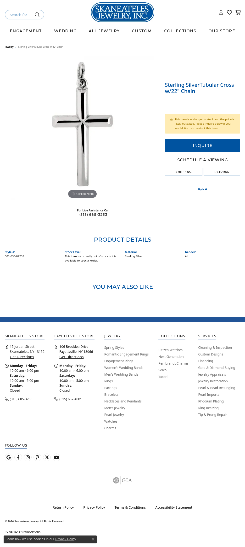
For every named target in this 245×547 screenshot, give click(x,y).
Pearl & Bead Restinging (216, 387)
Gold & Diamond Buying (216, 367)
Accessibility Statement (173, 507)
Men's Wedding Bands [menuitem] (121, 374)
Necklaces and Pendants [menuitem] (123, 401)
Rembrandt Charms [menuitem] (173, 363)
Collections (180, 31)
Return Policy (63, 507)
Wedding (65, 31)
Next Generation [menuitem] (171, 356)
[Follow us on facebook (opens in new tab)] (18, 457)
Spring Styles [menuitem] (114, 347)
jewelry (9, 46)
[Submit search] (38, 14)
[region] (82, 128)
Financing (205, 361)
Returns (221, 172)
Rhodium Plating (211, 401)
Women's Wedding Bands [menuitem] (123, 367)
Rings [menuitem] (108, 381)
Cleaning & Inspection (215, 347)
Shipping (183, 172)
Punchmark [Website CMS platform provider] (31, 531)
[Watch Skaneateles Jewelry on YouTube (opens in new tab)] (56, 457)
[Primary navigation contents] (122, 31)
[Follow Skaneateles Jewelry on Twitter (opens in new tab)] (47, 457)
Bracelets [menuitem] (111, 394)
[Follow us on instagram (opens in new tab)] (28, 457)
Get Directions (22, 356)
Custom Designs (210, 354)
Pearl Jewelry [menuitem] (114, 414)
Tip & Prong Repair (212, 414)
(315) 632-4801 (70, 399)
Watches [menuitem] (110, 421)
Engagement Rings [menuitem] (118, 361)
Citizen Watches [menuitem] (170, 350)
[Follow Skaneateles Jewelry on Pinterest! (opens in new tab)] (37, 457)
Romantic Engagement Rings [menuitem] (126, 354)
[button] (221, 12)
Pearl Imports (208, 394)
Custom (142, 31)
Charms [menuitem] (110, 428)
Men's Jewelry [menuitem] (114, 408)
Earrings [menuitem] (110, 387)
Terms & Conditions (130, 507)
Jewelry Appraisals (212, 374)
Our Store (221, 31)
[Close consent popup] (93, 539)
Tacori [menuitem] (162, 376)
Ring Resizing (208, 408)
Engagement (26, 31)
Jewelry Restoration (213, 381)
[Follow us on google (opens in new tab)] (8, 457)
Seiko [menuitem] (162, 370)
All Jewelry (104, 31)
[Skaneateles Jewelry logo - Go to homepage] (122, 12)
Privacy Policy (94, 507)
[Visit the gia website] (122, 480)
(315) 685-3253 (93, 214)
